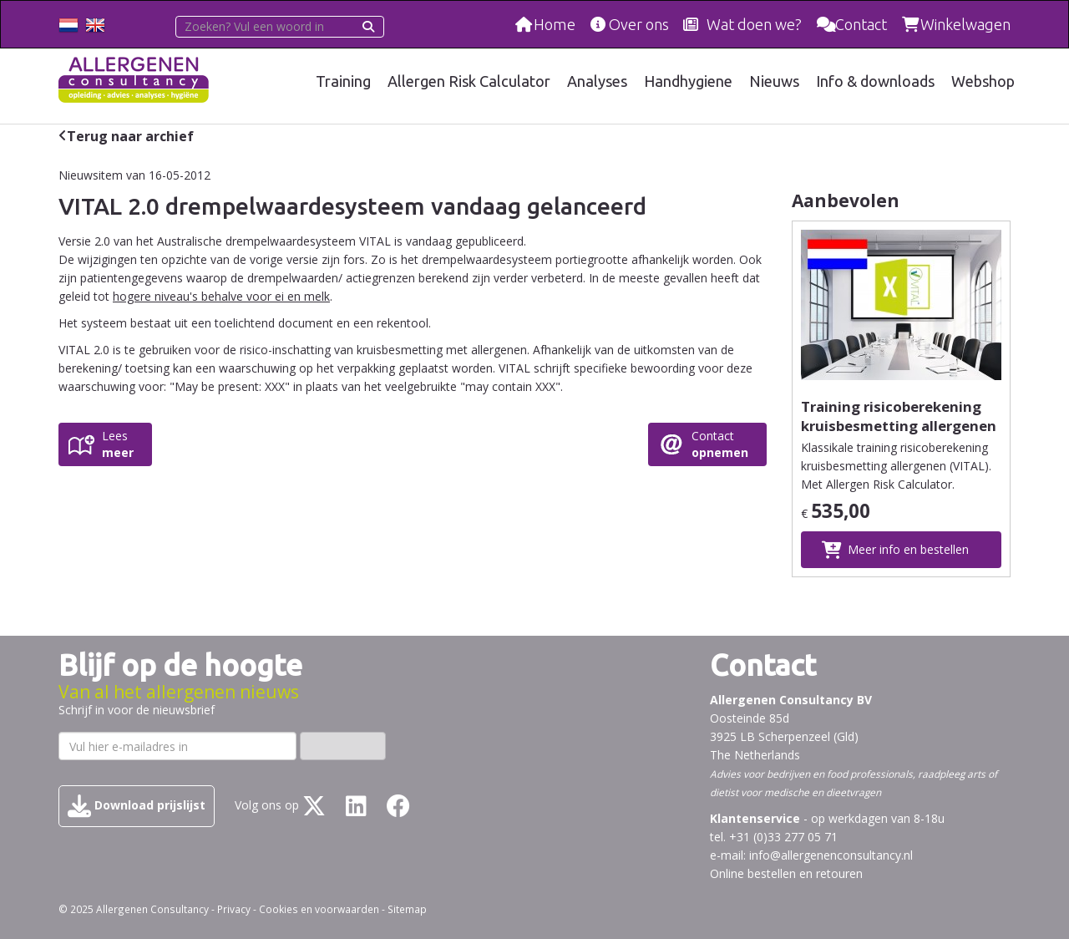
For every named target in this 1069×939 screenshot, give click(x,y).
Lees (118, 444)
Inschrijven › (343, 746)
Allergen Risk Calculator (469, 81)
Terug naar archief (130, 136)
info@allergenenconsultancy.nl (831, 855)
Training (343, 81)
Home (554, 24)
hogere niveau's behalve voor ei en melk (221, 296)
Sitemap (407, 909)
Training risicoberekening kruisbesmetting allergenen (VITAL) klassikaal (898, 425)
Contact (861, 24)
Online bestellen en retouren (786, 873)
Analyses (597, 81)
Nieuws (774, 81)
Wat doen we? (754, 24)
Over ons (639, 24)
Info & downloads (875, 81)
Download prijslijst (136, 806)
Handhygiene (688, 81)
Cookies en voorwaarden (319, 909)
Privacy (234, 909)
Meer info (908, 549)
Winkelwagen (965, 24)
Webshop (983, 81)
